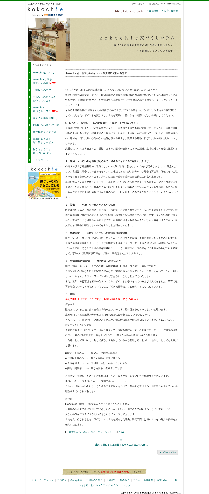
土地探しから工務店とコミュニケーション (89, 432)
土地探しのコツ (42, 90)
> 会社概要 (152, 10)
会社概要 (148, 480)
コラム (136, 480)
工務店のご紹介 (94, 480)
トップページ (40, 160)
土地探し (111, 480)
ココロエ (62, 480)
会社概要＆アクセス (45, 131)
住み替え (124, 480)
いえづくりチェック (42, 480)
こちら (121, 432)
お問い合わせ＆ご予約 (46, 125)
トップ (126, 485)
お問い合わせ (164, 480)
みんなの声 (76, 480)
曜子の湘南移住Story (45, 118)
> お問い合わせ (170, 10)
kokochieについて (44, 72)
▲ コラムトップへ (167, 452)
